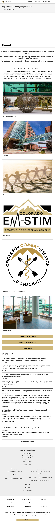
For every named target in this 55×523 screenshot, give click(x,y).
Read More (5, 370)
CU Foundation (27, 490)
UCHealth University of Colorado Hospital (40, 477)
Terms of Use (27, 503)
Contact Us (10, 499)
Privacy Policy (10, 503)
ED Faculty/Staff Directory (14, 471)
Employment (27, 506)
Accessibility (44, 503)
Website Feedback (27, 499)
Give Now (27, 487)
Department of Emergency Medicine (17, 7)
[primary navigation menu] (51, 1)
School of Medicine (8, 9)
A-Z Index (14, 475)
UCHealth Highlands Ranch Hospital (40, 480)
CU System (44, 499)
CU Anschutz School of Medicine (14, 478)
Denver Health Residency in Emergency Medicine (40, 473)
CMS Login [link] (27, 519)
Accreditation (10, 506)
